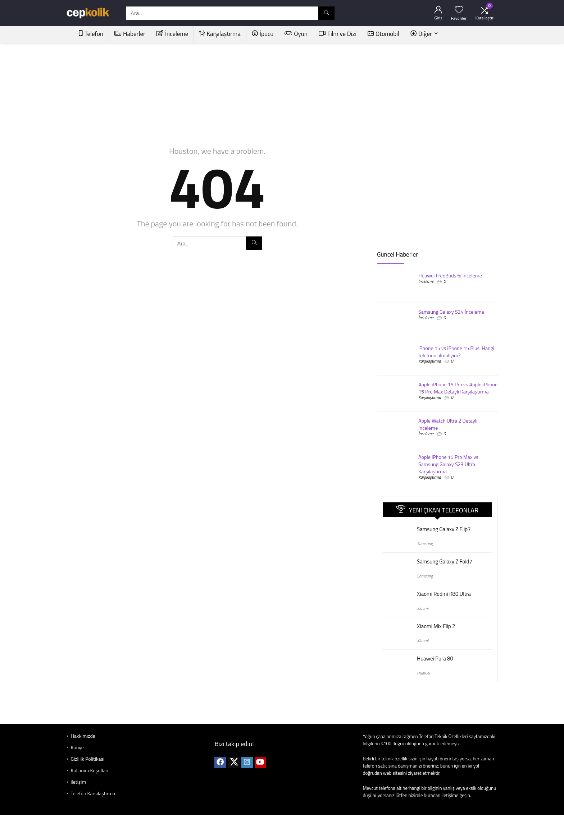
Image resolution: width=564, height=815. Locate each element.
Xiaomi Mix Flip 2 (436, 626)
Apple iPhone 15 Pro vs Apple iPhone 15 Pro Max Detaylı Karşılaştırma (457, 388)
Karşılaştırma (219, 33)
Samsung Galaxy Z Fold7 (444, 561)
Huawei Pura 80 (435, 658)
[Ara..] (326, 13)
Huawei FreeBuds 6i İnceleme (450, 276)
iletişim (78, 782)
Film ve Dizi (337, 33)
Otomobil (383, 33)
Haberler (129, 33)
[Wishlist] (459, 10)
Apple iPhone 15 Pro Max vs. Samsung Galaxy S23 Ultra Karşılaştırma (448, 464)
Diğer (421, 33)
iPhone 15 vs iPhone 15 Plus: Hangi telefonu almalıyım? (456, 351)
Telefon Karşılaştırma (93, 793)
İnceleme (172, 33)
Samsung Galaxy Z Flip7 (444, 529)
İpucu (263, 33)
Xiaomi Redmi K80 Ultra (444, 594)
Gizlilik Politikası (88, 759)
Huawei (423, 672)
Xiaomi (422, 608)
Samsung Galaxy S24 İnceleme (451, 312)
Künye (77, 747)
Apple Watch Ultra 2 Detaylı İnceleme (447, 424)
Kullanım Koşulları (90, 770)
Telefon (91, 33)
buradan (432, 795)
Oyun (296, 33)
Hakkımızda (83, 736)
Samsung (425, 543)
